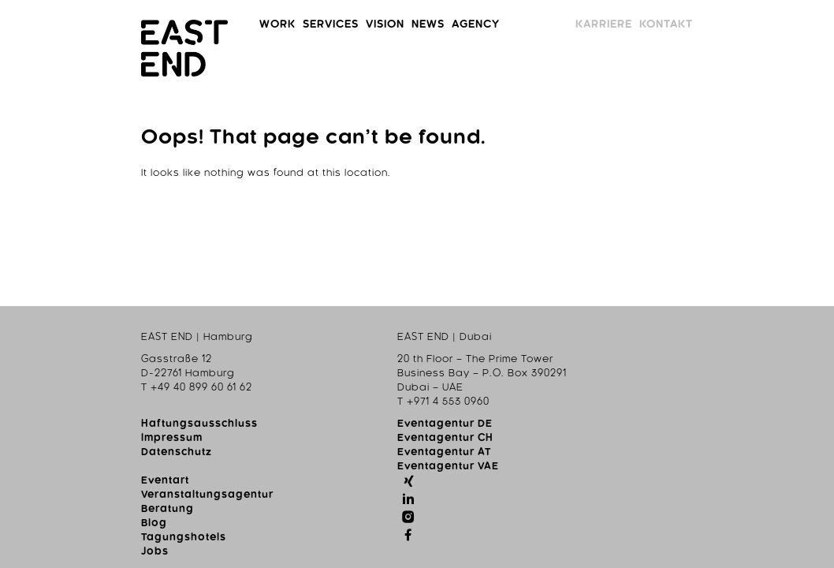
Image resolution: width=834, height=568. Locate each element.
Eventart (410, 337)
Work (170, 24)
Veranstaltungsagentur (452, 351)
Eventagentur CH (257, 351)
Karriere (713, 24)
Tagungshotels (428, 393)
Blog (399, 379)
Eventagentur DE (256, 337)
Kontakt (803, 24)
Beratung (412, 365)
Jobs (400, 408)
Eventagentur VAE (260, 379)
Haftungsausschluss (89, 337)
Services (250, 24)
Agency (477, 24)
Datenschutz (66, 365)
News (403, 24)
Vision (334, 24)
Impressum (61, 351)
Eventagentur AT (256, 365)
